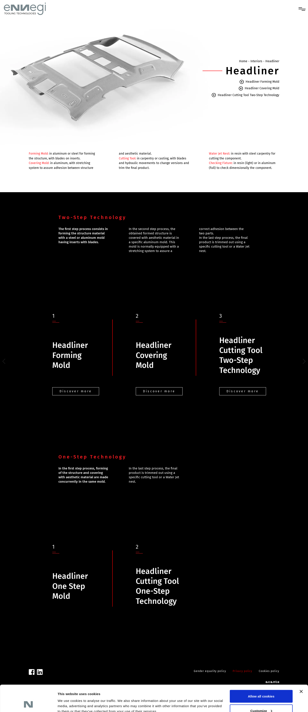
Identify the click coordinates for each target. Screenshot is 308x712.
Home (243, 61)
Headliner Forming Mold (259, 81)
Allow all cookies (261, 671)
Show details (68, 698)
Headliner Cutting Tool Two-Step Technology (245, 95)
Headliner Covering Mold (258, 88)
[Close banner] (301, 666)
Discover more (76, 391)
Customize (261, 686)
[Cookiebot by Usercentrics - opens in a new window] (28, 703)
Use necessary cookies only (261, 700)
